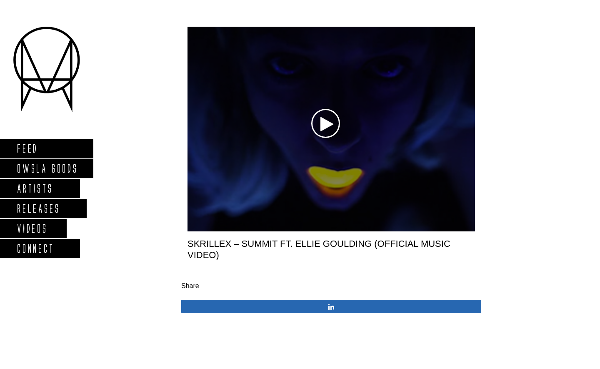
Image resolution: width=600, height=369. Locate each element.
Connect (35, 248)
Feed (27, 148)
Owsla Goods (47, 168)
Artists (35, 188)
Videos (32, 228)
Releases (38, 208)
